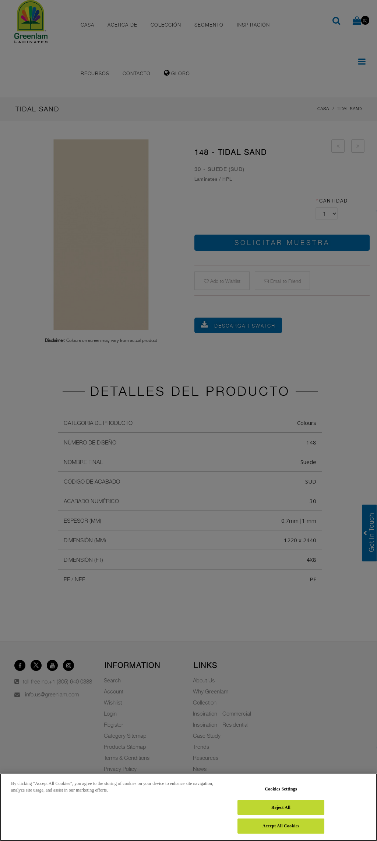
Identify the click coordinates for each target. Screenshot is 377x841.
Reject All (280, 807)
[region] (188, 807)
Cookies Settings (281, 789)
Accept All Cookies (281, 825)
